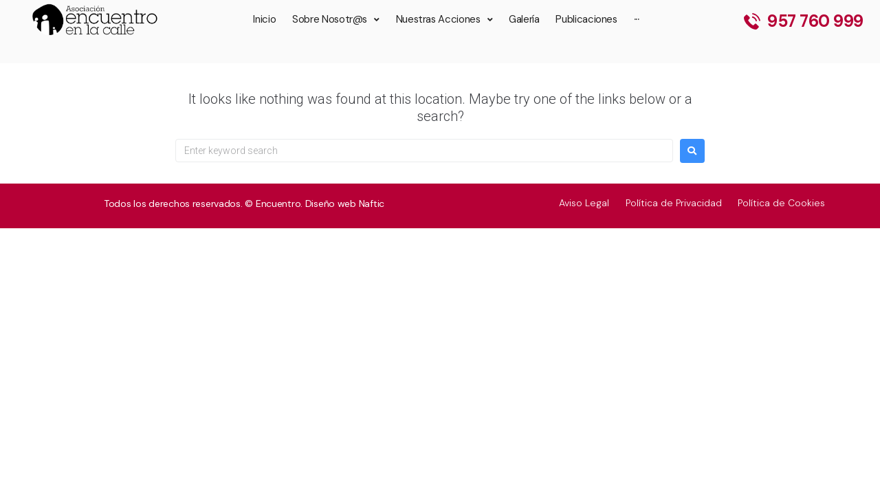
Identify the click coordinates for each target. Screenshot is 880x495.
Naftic (371, 203)
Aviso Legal (583, 203)
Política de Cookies (781, 203)
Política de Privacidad (673, 203)
